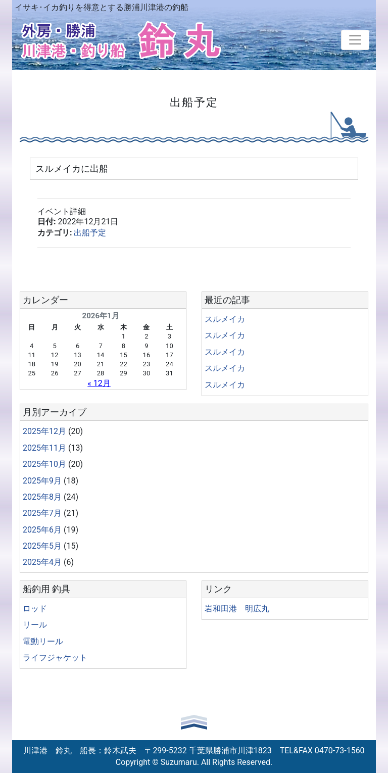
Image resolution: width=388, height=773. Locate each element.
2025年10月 (44, 464)
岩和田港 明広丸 (237, 608)
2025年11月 (44, 448)
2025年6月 (42, 530)
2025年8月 (42, 497)
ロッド (35, 608)
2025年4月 (42, 562)
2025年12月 (44, 431)
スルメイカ (225, 319)
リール (35, 625)
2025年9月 (42, 481)
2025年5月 (42, 546)
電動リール (43, 641)
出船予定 (90, 232)
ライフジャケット (55, 657)
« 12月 (98, 383)
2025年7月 (42, 513)
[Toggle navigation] (355, 40)
